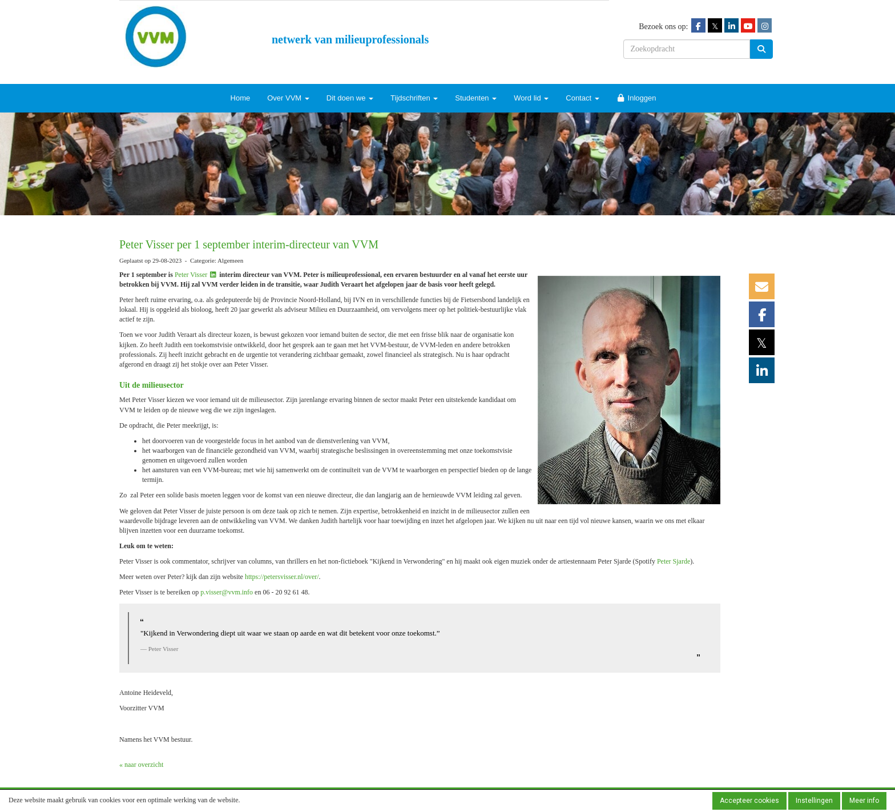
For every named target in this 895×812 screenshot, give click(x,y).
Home (241, 98)
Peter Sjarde (673, 561)
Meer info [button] (864, 801)
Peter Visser (196, 275)
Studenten (476, 98)
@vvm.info (226, 592)
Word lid (531, 98)
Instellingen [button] (814, 801)
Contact (582, 98)
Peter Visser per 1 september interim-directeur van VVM (248, 244)
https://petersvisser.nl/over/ (282, 577)
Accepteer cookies (749, 801)
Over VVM (288, 98)
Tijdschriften (414, 98)
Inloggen (636, 98)
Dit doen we (349, 98)
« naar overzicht (141, 765)
